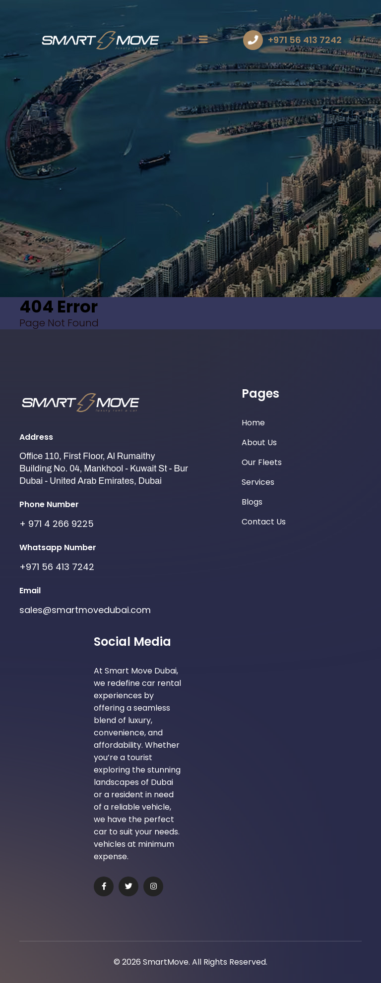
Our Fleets (262, 462)
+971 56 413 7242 (305, 40)
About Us (259, 442)
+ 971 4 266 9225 (56, 523)
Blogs (252, 502)
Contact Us (264, 521)
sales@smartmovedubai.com (85, 610)
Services (258, 482)
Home (253, 422)
